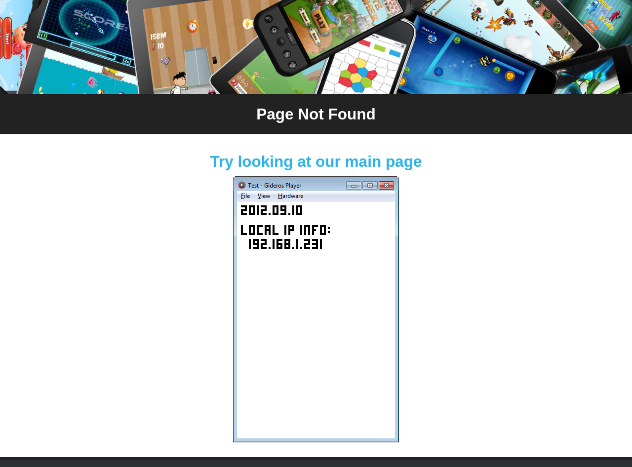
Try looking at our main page (316, 161)
